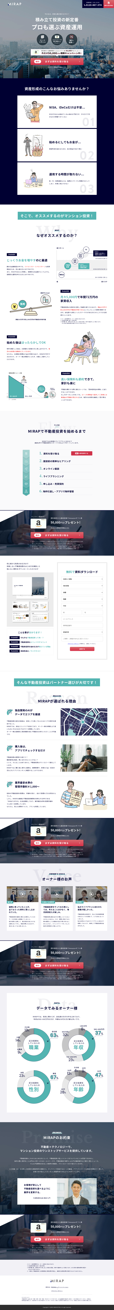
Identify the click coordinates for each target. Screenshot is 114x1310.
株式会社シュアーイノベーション (59, 1287)
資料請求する (81, 453)
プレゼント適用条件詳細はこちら (57, 67)
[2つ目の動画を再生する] (57, 894)
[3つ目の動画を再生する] (91, 894)
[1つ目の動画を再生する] (23, 894)
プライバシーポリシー (73, 643)
